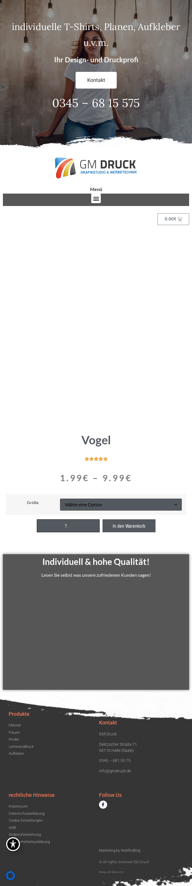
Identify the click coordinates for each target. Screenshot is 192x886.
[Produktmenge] (68, 525)
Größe (33, 503)
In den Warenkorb (129, 525)
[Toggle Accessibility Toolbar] (13, 844)
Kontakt (108, 723)
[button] (96, 198)
